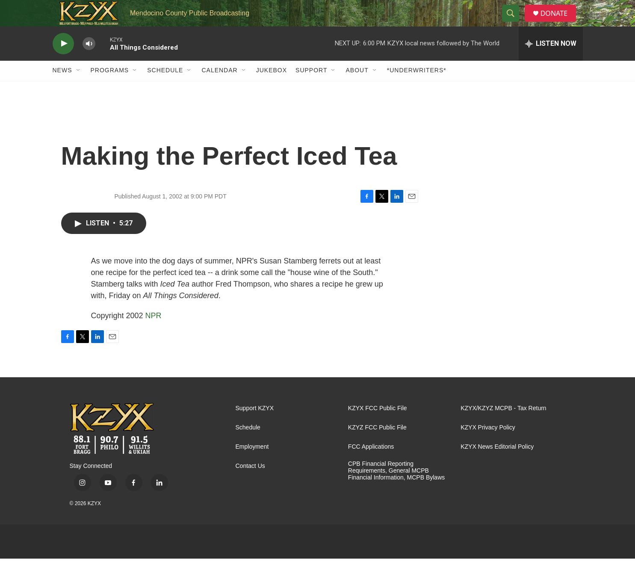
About (357, 89)
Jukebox (271, 89)
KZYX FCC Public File (377, 426)
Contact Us (250, 484)
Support (311, 89)
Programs (110, 89)
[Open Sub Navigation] (78, 89)
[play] (63, 62)
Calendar (219, 89)
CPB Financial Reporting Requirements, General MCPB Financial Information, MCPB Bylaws (396, 489)
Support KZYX (255, 426)
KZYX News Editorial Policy (497, 465)
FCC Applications (371, 465)
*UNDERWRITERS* (416, 89)
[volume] (89, 62)
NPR (153, 334)
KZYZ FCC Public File (377, 446)
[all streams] (551, 62)
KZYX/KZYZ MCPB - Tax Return (503, 426)
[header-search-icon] (513, 22)
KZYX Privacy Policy (488, 446)
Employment (252, 465)
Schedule (165, 89)
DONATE (558, 22)
